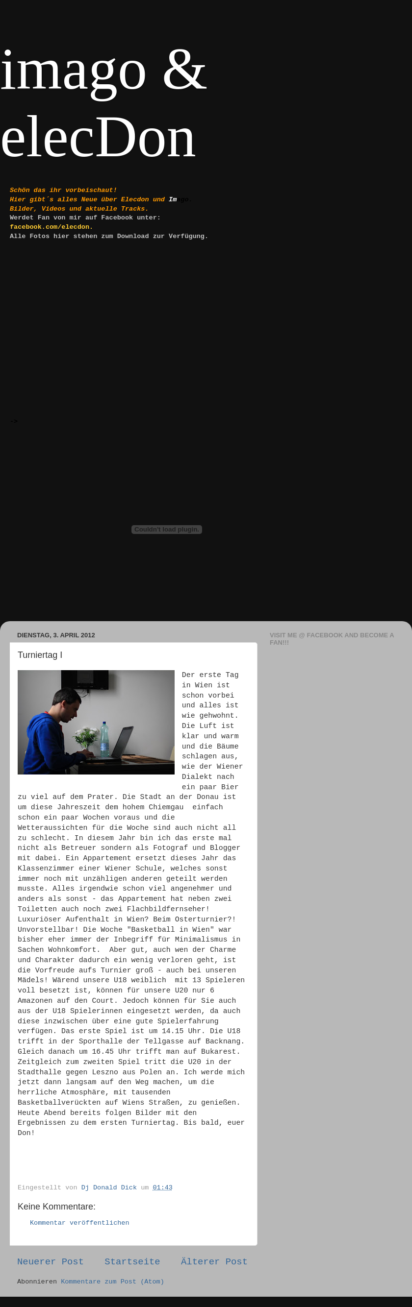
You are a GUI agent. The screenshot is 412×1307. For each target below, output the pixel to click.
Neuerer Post (50, 1262)
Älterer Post (214, 1262)
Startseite (132, 1262)
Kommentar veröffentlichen (79, 1223)
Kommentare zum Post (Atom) (112, 1281)
